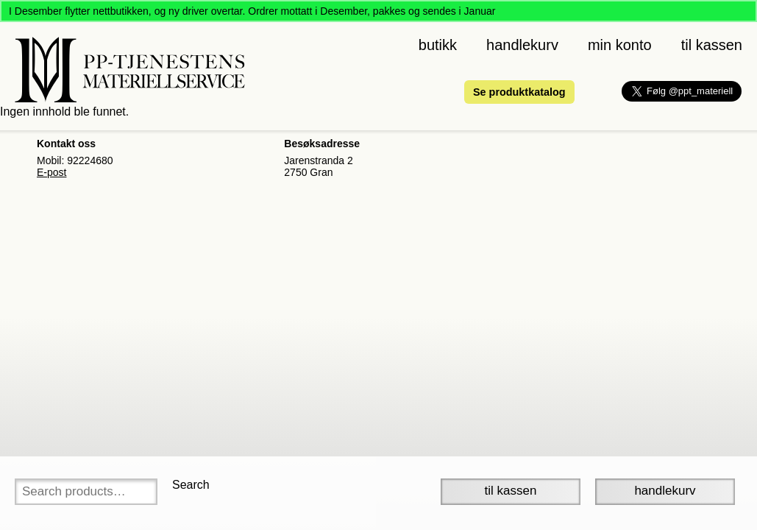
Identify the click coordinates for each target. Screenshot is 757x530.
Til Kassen (511, 491)
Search (191, 484)
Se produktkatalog (519, 92)
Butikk (438, 45)
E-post (51, 172)
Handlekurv (522, 45)
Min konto (620, 45)
